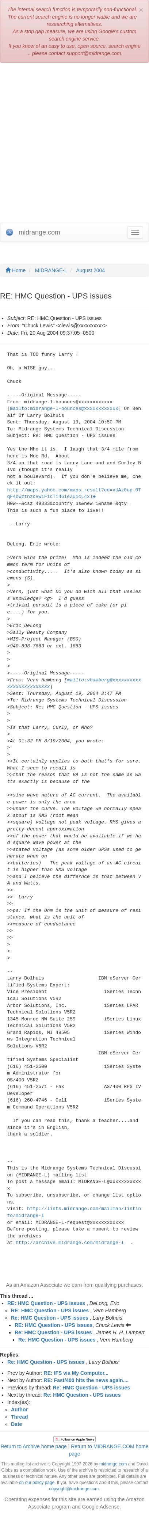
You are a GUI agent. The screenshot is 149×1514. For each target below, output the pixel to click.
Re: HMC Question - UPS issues (49, 1318)
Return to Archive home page (33, 1446)
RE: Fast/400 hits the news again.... (86, 1380)
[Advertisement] (74, 144)
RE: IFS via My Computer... (76, 1373)
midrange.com (113, 1464)
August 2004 (90, 270)
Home (15, 270)
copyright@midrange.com (74, 1488)
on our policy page (36, 1482)
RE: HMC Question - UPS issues (46, 1303)
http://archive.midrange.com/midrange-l (70, 1242)
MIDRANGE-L (51, 270)
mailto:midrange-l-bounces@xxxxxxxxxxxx (64, 408)
